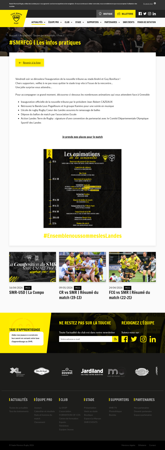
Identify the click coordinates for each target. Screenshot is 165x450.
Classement (39, 422)
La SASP (63, 407)
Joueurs (38, 407)
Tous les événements (19, 411)
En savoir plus (148, 4)
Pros (59, 35)
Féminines (64, 425)
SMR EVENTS (128, 22)
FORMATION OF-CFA (69, 414)
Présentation (90, 407)
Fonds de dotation (146, 22)
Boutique (88, 414)
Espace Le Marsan (92, 418)
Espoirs (62, 422)
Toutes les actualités (44, 35)
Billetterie (142, 445)
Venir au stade (90, 411)
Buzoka (112, 414)
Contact (152, 445)
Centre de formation (68, 418)
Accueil (13, 35)
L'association (65, 411)
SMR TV (113, 407)
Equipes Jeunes (66, 429)
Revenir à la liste (30, 62)
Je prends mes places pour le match (82, 137)
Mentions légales (128, 445)
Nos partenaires (141, 407)
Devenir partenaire (143, 411)
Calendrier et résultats (44, 411)
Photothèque (115, 411)
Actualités (25, 35)
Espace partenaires (143, 414)
